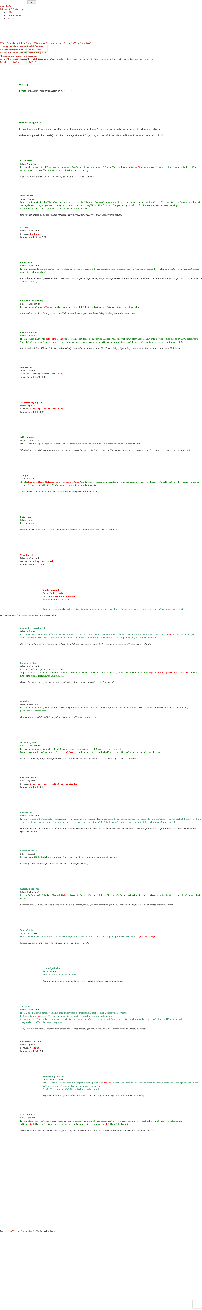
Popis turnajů (20, 52)
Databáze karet (36, 46)
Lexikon (33, 55)
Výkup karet (40, 43)
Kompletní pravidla (38, 52)
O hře (91, 43)
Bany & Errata (36, 59)
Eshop (10, 43)
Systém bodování (21, 59)
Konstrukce (35, 49)
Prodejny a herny (55, 43)
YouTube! (75, 43)
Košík (9, 12)
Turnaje (17, 43)
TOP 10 (32, 62)
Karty (31, 43)
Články (3, 43)
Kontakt (84, 43)
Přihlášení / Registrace (11, 9)
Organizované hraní (23, 55)
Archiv (16, 62)
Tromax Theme (20, 1231)
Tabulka (25, 43)
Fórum (67, 43)
